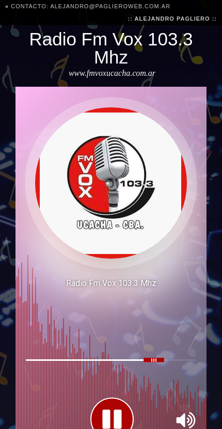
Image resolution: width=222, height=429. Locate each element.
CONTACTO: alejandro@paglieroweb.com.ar (87, 6)
